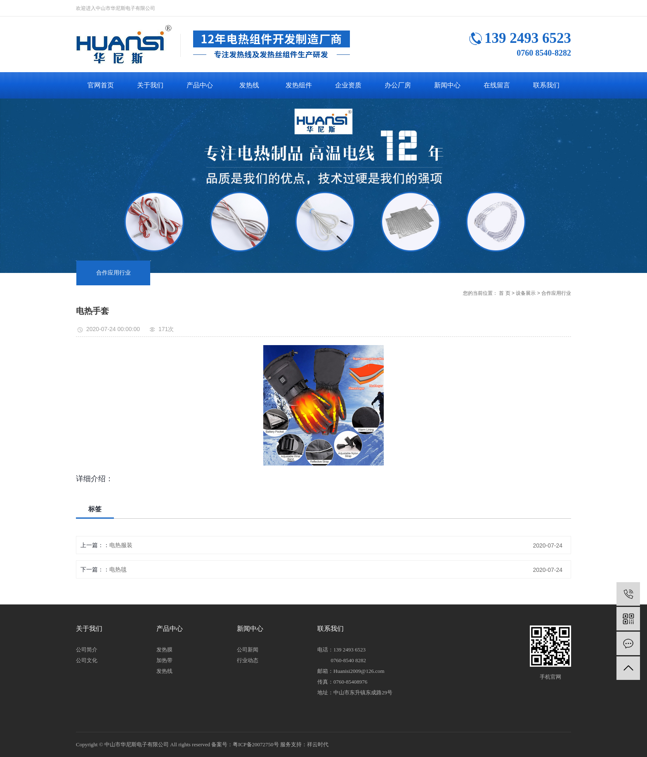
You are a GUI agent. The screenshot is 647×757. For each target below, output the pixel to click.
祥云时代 (317, 744)
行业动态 (247, 660)
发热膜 (164, 650)
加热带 (164, 660)
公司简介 (86, 650)
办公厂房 (398, 85)
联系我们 (546, 85)
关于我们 (150, 85)
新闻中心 (447, 85)
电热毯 (118, 569)
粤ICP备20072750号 (256, 744)
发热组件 (299, 85)
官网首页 (100, 85)
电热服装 (120, 545)
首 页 (504, 293)
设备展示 (526, 293)
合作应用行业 (113, 273)
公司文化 (86, 660)
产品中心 (200, 85)
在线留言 (497, 85)
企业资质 (348, 85)
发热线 (249, 85)
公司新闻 (247, 650)
